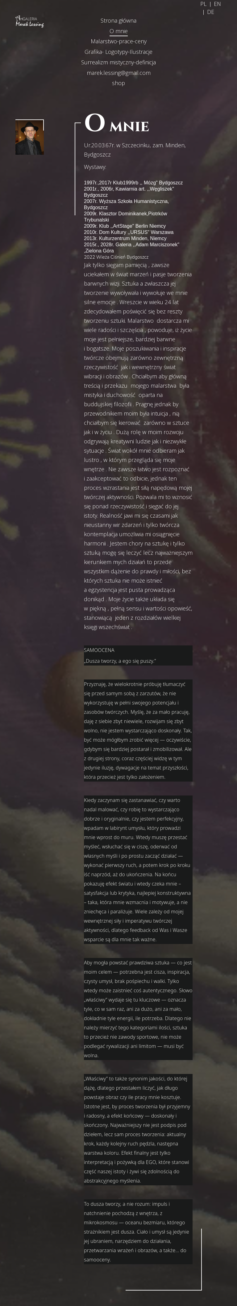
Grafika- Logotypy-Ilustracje (118, 51)
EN (217, 3)
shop (118, 83)
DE (210, 11)
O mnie (119, 31)
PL (203, 3)
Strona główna (118, 20)
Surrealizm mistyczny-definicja (118, 62)
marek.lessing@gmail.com (119, 72)
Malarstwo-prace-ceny (119, 41)
